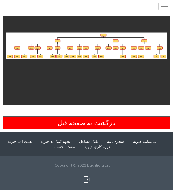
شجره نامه (115, 141)
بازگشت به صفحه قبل (86, 123)
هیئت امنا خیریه (20, 141)
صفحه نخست (64, 146)
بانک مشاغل (88, 141)
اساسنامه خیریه (145, 141)
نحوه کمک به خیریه (55, 141)
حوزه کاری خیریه (97, 146)
